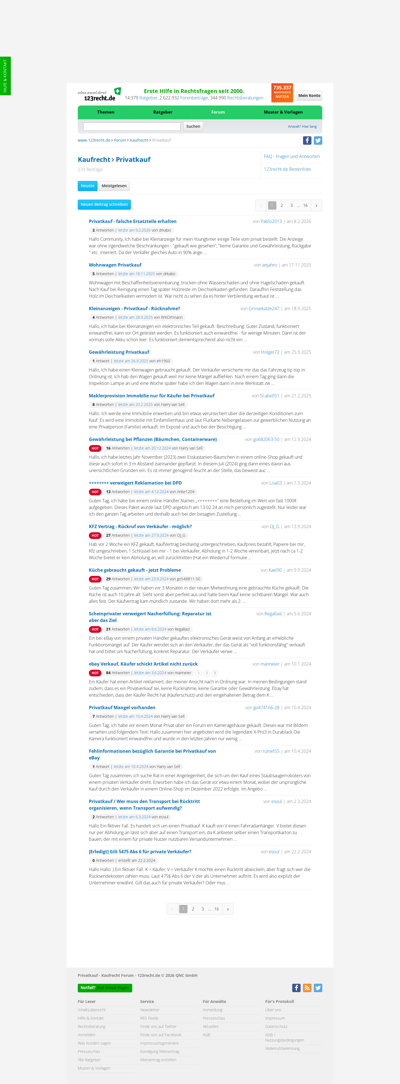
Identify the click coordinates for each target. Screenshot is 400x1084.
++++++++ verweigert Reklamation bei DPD (135, 483)
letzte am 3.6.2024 (150, 673)
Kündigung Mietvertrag (159, 1052)
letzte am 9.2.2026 (134, 230)
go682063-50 (266, 439)
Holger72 (270, 352)
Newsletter (149, 1010)
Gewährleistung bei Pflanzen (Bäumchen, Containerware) (153, 439)
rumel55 (271, 751)
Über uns (273, 1010)
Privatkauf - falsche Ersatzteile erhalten (133, 221)
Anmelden (86, 1035)
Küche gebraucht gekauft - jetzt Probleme (135, 570)
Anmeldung (212, 1010)
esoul (276, 801)
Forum (218, 112)
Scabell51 (269, 396)
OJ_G (274, 527)
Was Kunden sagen (94, 1043)
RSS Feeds (149, 1018)
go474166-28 (266, 708)
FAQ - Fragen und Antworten (292, 156)
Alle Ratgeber (89, 1060)
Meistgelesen (114, 186)
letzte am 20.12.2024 (152, 448)
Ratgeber (148, 98)
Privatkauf (133, 160)
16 (305, 205)
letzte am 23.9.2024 (151, 579)
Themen (105, 112)
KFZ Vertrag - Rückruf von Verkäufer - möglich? (140, 527)
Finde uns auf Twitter (158, 1027)
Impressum (275, 1018)
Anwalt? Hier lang (302, 127)
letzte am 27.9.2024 (151, 536)
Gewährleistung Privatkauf (119, 352)
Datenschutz (276, 1027)
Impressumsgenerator (159, 1043)
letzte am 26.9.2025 (131, 361)
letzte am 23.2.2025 (135, 405)
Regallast (273, 614)
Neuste (87, 186)
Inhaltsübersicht (92, 1010)
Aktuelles (211, 1027)
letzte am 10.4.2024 (135, 717)
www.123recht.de (94, 140)
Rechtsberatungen (245, 98)
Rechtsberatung (91, 1027)
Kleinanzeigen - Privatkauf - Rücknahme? (134, 309)
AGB (206, 1035)
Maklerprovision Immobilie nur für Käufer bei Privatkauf (151, 396)
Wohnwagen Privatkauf (115, 265)
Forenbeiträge (194, 98)
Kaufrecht (139, 140)
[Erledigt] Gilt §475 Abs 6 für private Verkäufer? (140, 852)
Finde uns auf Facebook (160, 1035)
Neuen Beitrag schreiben (104, 205)
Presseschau (89, 1052)
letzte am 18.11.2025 (136, 274)
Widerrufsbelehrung (282, 1049)
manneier (270, 664)
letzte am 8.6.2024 (150, 629)
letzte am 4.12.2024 (151, 492)
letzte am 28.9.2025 (135, 318)
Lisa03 (275, 483)
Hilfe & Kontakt (5, 75)
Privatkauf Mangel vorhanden (122, 708)
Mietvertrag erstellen (158, 1060)
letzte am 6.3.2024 (134, 817)
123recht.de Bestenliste (287, 169)
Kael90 (275, 570)
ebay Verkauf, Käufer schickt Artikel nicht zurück (143, 664)
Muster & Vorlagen (283, 112)
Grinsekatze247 (264, 309)
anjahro (269, 265)
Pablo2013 (271, 221)
